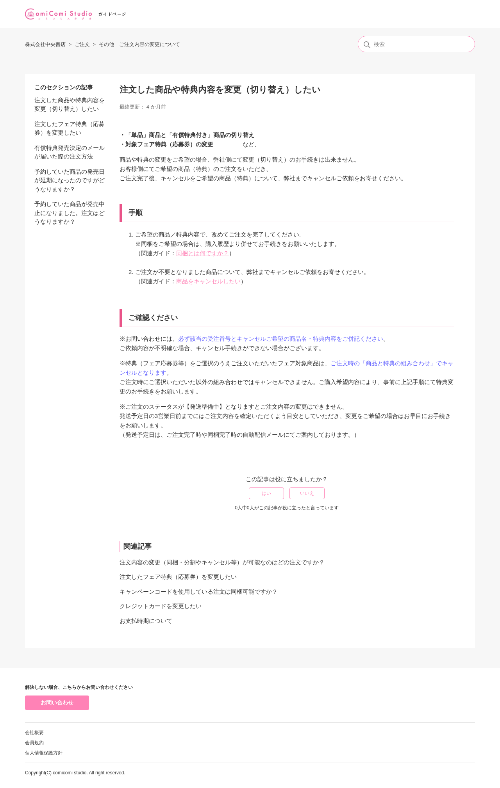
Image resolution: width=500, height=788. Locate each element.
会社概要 (34, 732)
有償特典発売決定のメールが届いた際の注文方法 (69, 152)
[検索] (416, 44)
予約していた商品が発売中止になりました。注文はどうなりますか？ (69, 213)
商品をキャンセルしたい (208, 281)
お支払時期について (146, 620)
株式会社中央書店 (45, 44)
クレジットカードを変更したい (161, 606)
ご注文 (82, 44)
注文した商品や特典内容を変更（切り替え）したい (69, 104)
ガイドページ (112, 14)
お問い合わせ (57, 702)
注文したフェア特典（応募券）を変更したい (69, 128)
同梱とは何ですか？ (202, 253)
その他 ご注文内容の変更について (139, 44)
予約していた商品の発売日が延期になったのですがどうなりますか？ (69, 180)
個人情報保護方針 (43, 753)
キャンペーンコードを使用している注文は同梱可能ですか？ (199, 591)
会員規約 (34, 742)
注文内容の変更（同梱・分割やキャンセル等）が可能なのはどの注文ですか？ (222, 562)
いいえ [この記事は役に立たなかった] (307, 493)
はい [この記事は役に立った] (266, 493)
